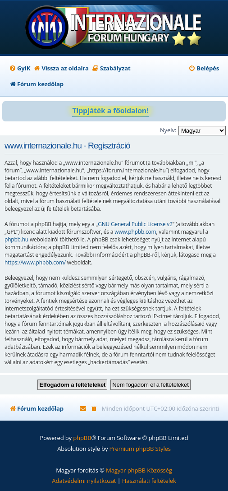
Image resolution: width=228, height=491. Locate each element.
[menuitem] (19, 68)
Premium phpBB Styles (140, 449)
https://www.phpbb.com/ (35, 262)
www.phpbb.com (135, 232)
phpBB (82, 438)
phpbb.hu (16, 239)
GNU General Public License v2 (135, 224)
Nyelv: (168, 130)
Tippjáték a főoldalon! (110, 111)
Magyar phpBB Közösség (139, 470)
